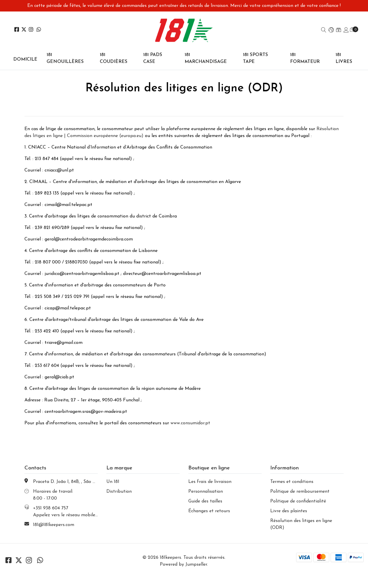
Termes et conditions (291, 481)
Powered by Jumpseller (183, 564)
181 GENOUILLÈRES (65, 58)
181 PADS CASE (152, 58)
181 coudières (113, 58)
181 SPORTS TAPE (255, 58)
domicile (25, 59)
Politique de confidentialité (298, 501)
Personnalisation (205, 491)
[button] (331, 30)
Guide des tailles (205, 501)
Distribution (119, 491)
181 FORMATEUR (305, 58)
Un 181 (112, 481)
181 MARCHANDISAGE (206, 58)
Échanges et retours (209, 511)
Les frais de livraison (209, 481)
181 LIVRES (344, 58)
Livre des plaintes (288, 511)
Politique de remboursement (299, 491)
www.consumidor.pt (190, 423)
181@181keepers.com (53, 525)
